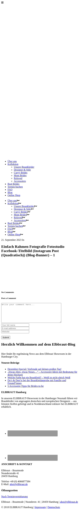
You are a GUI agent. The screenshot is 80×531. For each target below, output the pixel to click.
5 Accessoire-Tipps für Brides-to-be (26, 389)
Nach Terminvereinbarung (14, 500)
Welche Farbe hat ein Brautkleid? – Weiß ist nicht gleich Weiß (39, 381)
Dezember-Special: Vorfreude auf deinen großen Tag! (34, 372)
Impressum (40, 511)
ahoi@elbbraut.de (19, 488)
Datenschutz (54, 511)
